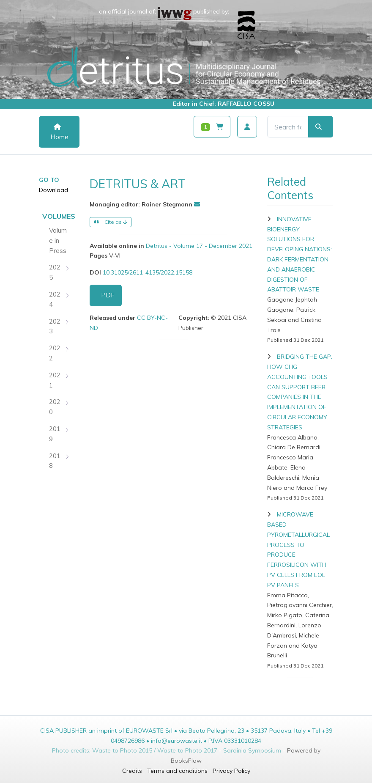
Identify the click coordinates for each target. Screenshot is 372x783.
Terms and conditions (177, 771)
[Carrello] (212, 126)
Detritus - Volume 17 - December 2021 (199, 246)
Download (53, 190)
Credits (132, 771)
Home (59, 132)
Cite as (110, 222)
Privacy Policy (231, 771)
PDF (108, 295)
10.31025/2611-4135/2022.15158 (147, 272)
